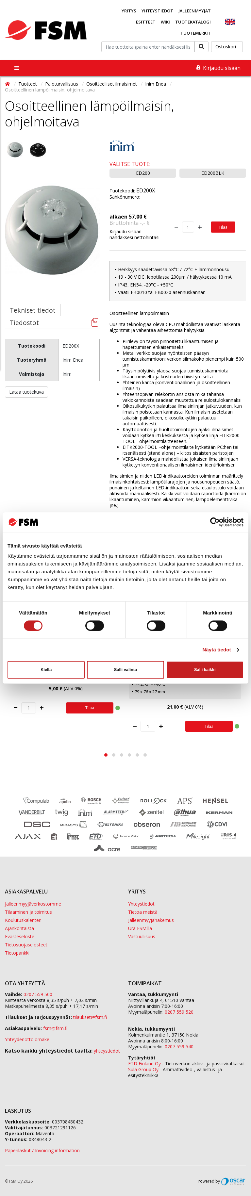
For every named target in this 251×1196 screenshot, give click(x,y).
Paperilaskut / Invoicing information (42, 1150)
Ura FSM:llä (140, 928)
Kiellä (46, 669)
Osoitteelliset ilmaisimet (112, 84)
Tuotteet (28, 84)
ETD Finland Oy (144, 1063)
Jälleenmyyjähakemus (151, 920)
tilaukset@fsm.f (90, 1017)
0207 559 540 (179, 1046)
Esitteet (146, 22)
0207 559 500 (38, 994)
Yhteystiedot (157, 11)
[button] (106, 755)
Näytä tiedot (217, 649)
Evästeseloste (19, 936)
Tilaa (223, 227)
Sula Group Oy (143, 1069)
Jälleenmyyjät (194, 11)
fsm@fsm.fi (55, 1028)
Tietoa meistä (143, 912)
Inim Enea (156, 84)
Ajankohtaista (19, 928)
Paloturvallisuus (62, 84)
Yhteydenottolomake (27, 1039)
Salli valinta (125, 669)
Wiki (165, 22)
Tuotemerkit (195, 33)
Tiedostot (24, 322)
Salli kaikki (204, 669)
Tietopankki (17, 953)
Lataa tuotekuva (26, 392)
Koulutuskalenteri (23, 920)
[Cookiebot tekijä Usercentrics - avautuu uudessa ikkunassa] (214, 522)
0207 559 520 (179, 1012)
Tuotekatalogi (193, 22)
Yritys (129, 11)
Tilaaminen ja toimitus (28, 912)
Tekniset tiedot (33, 310)
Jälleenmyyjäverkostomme (33, 904)
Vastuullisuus (141, 936)
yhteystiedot (107, 1051)
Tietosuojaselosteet (26, 945)
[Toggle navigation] (16, 68)
